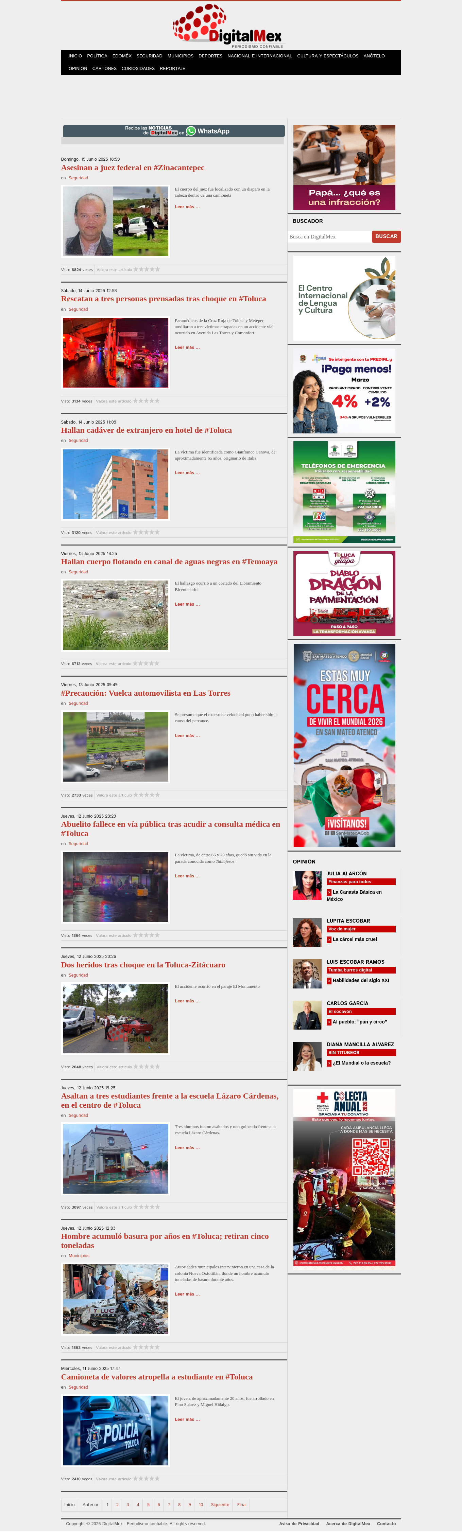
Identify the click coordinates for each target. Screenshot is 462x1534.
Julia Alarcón (347, 876)
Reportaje (175, 71)
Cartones (106, 71)
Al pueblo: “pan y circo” (359, 1024)
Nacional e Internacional (265, 57)
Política (98, 57)
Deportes (215, 57)
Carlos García (347, 1006)
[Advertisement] (231, 98)
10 (201, 1507)
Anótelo (379, 57)
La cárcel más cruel (354, 942)
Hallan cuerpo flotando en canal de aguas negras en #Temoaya (169, 564)
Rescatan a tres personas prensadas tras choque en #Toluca (164, 301)
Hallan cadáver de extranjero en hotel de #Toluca (146, 432)
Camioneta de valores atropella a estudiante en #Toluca (157, 1379)
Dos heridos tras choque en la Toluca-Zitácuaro (143, 967)
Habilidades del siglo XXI (360, 983)
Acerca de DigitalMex (348, 1526)
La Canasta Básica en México (354, 898)
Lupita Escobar (348, 923)
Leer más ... (187, 210)
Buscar (386, 239)
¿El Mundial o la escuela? (361, 1065)
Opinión (79, 71)
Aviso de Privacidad (299, 1526)
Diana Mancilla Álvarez (360, 1047)
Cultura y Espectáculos (332, 57)
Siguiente (220, 1507)
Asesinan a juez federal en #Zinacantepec (133, 170)
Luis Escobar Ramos (355, 964)
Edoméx (125, 57)
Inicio (76, 57)
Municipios (185, 57)
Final (241, 1507)
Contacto (386, 1526)
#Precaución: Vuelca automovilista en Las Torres (145, 695)
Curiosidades (140, 71)
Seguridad (153, 57)
